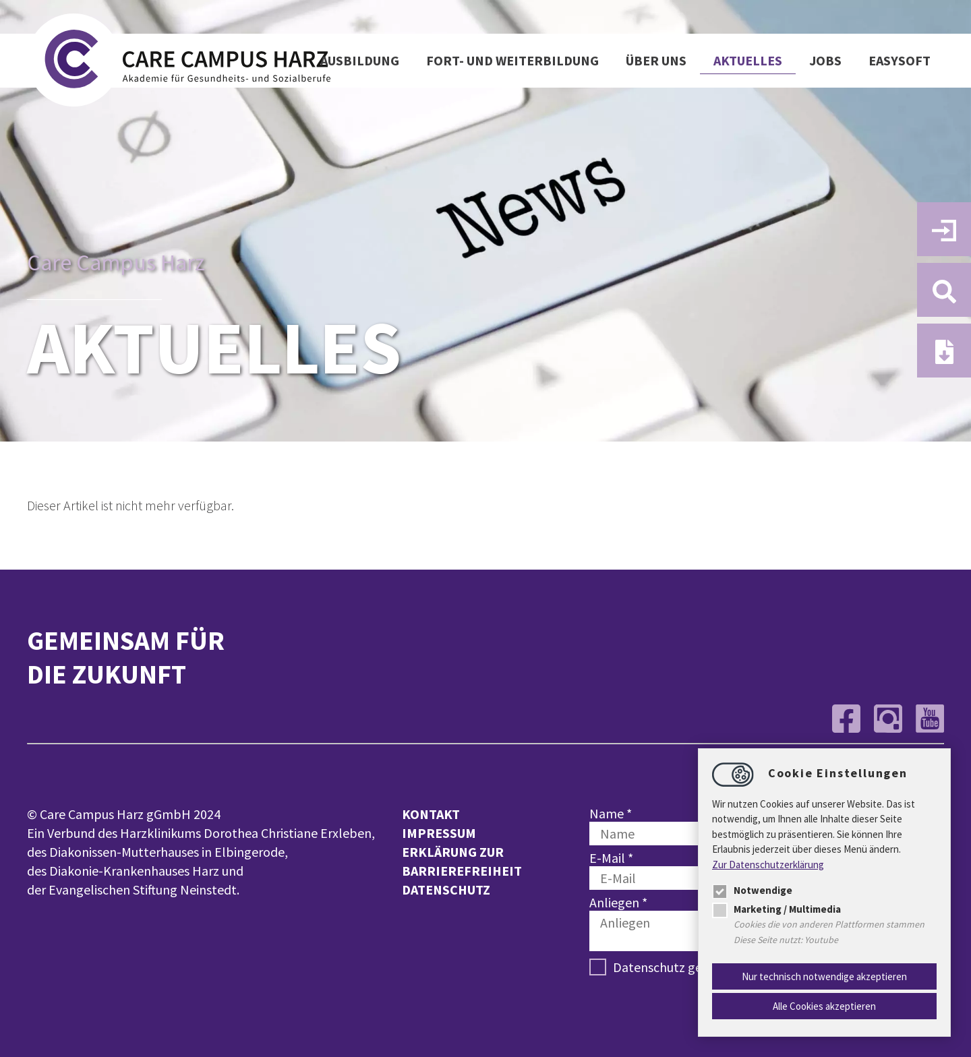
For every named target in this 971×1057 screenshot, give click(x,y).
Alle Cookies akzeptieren (824, 1006)
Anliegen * (618, 902)
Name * (610, 813)
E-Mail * (611, 857)
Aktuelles (747, 60)
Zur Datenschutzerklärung (768, 864)
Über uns (656, 60)
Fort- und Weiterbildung (512, 60)
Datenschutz (446, 889)
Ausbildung (359, 60)
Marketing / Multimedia (776, 909)
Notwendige (752, 890)
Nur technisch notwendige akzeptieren (824, 976)
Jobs (825, 60)
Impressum (439, 832)
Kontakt (431, 814)
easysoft (900, 60)
